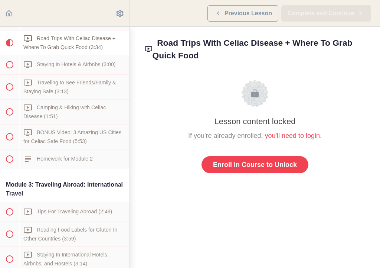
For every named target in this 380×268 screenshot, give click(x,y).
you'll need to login (292, 135)
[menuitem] (120, 13)
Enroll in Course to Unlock (255, 164)
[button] (9, 13)
